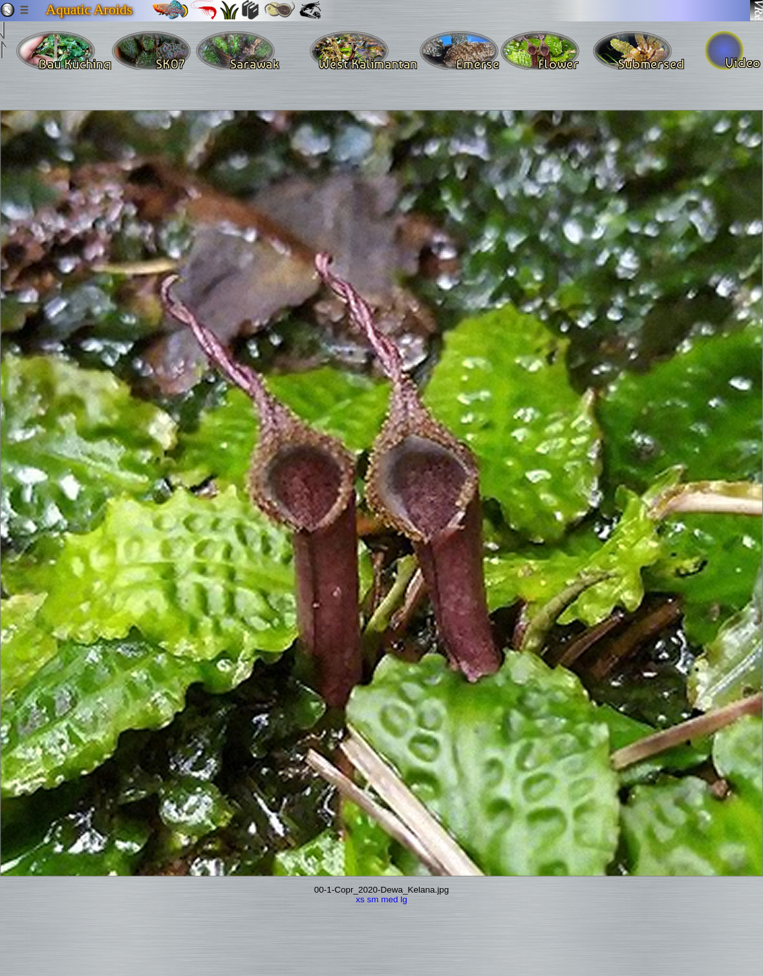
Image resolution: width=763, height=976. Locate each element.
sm (372, 899)
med (389, 899)
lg (403, 899)
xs (360, 899)
